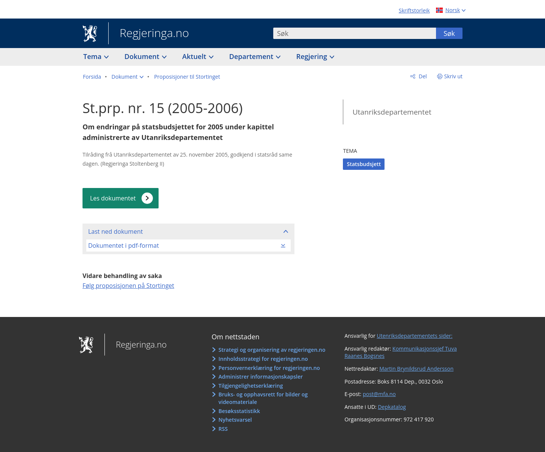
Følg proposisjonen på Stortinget (128, 285)
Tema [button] (93, 56)
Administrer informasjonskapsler (260, 376)
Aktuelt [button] (195, 56)
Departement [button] (252, 56)
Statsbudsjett (364, 164)
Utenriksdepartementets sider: (415, 335)
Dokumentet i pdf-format (123, 245)
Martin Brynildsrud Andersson (416, 368)
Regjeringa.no (148, 33)
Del (422, 76)
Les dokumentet (113, 198)
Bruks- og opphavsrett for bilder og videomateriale (263, 398)
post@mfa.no (379, 394)
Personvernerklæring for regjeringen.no (269, 367)
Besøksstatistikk (239, 411)
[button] (128, 77)
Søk (449, 33)
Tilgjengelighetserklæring (250, 385)
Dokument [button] (143, 56)
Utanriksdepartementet (391, 112)
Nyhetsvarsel (235, 419)
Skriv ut (453, 76)
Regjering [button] (312, 56)
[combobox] (354, 33)
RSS (222, 428)
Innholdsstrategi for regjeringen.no (263, 358)
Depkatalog (392, 406)
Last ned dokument (115, 231)
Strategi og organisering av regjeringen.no (271, 349)
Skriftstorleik (414, 10)
